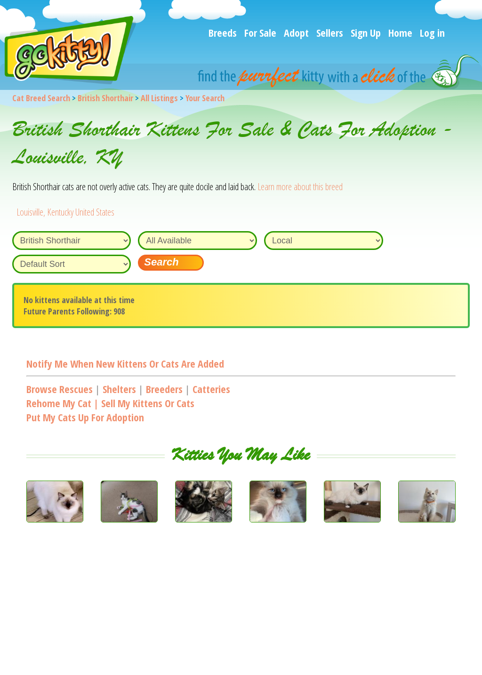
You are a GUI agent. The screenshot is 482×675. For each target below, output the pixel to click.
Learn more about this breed (300, 186)
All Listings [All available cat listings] (159, 98)
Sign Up (366, 32)
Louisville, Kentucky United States (65, 212)
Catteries (211, 389)
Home (400, 32)
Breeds (223, 32)
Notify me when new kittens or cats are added (125, 363)
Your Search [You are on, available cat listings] (205, 98)
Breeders (164, 389)
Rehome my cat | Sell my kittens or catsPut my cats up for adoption (110, 410)
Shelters (119, 389)
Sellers (329, 32)
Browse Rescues (59, 389)
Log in (432, 32)
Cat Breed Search (41, 98)
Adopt (296, 32)
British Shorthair (105, 98)
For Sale (260, 32)
